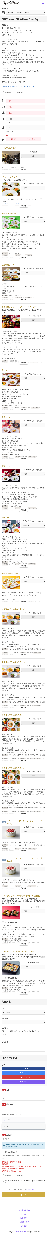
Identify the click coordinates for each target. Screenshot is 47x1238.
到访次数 (5, 1018)
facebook (23, 1068)
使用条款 (23, 1214)
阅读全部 (23, 169)
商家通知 (5, 25)
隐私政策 (23, 1218)
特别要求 (5, 1042)
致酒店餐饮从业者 (23, 1210)
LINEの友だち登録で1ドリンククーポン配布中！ (19, 87)
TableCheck (23, 1082)
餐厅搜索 (23, 1226)
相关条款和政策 (31, 1189)
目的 (3, 1008)
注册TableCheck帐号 (10, 1152)
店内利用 (13, 139)
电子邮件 (7, 1135)
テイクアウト (30, 139)
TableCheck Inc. (21, 1232)
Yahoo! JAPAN (23, 1077)
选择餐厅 (5, 8)
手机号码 (7, 1104)
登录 (3, 1065)
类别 (7, 135)
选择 (34, 156)
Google (23, 1073)
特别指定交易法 (23, 1222)
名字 (5, 1090)
